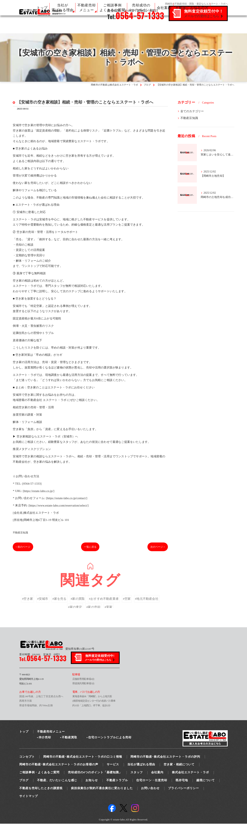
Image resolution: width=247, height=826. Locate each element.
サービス (113, 766)
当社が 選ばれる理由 (63, 7)
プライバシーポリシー (183, 790)
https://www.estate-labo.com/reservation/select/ (59, 507)
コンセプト (27, 758)
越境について (205, 782)
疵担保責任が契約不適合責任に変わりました (102, 790)
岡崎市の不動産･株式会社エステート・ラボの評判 (165, 758)
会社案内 (164, 8)
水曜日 (51, 656)
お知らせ (91, 782)
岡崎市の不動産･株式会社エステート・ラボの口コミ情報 (82, 758)
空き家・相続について (179, 766)
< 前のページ (25, 549)
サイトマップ (28, 798)
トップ (42, 8)
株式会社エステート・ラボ (190, 774)
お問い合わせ (150, 790)
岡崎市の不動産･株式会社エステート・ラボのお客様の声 (58, 766)
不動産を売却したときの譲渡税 (41, 790)
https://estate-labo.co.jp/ (38, 492)
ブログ (24, 782)
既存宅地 (182, 782)
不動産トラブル (117, 782)
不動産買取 (69, 739)
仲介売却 (45, 739)
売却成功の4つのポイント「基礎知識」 (95, 774)
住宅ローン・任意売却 (151, 782)
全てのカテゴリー (192, 111)
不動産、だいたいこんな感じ (57, 782)
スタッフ (136, 774)
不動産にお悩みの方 (191, 8)
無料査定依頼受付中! (100, 660)
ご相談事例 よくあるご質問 (112, 7)
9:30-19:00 (29, 656)
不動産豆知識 (20, 534)
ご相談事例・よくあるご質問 (39, 774)
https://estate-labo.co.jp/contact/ (69, 500)
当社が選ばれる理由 (141, 766)
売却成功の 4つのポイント (141, 7)
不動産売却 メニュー (86, 7)
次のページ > (156, 549)
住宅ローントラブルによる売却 (109, 739)
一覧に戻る (90, 549)
